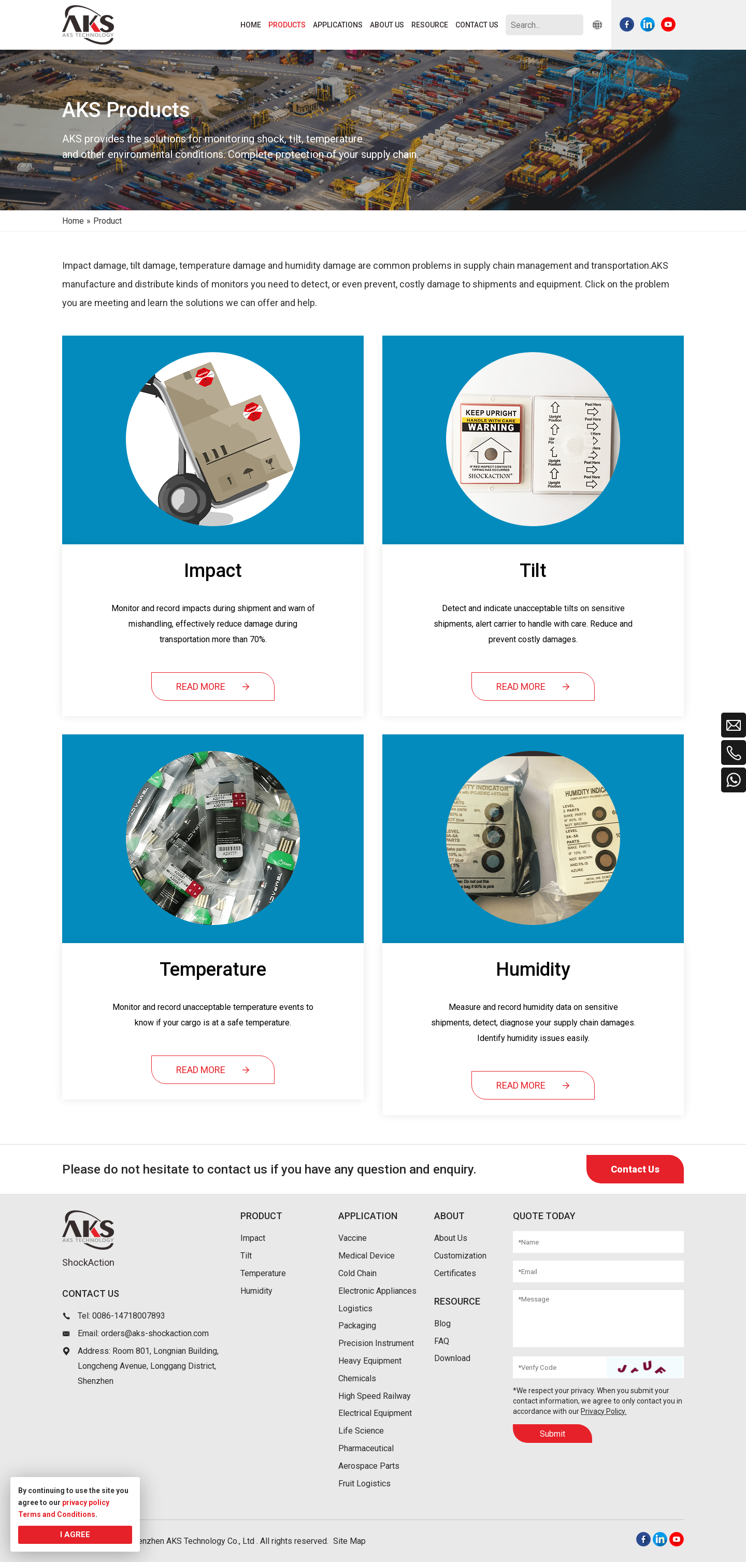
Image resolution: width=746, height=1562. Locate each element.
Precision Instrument (376, 1343)
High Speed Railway (374, 1396)
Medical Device (366, 1256)
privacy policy (85, 1502)
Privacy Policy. (603, 1411)
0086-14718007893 (128, 1316)
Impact (252, 1238)
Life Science (361, 1431)
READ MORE (213, 687)
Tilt (246, 1256)
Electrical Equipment (375, 1413)
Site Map (349, 1541)
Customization (460, 1256)
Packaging (357, 1325)
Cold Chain (357, 1273)
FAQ (441, 1341)
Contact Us (635, 1169)
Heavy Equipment (369, 1361)
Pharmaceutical (366, 1448)
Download (452, 1358)
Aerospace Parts (368, 1466)
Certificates (455, 1273)
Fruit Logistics (364, 1483)
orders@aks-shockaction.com (155, 1333)
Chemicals (357, 1378)
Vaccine (352, 1238)
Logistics (355, 1308)
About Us (450, 1238)
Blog (442, 1323)
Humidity (256, 1291)
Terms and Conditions (56, 1514)
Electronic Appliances (377, 1291)
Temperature (263, 1273)
